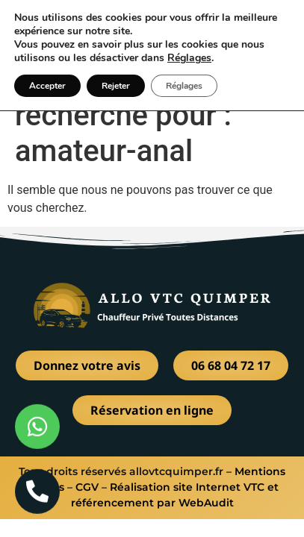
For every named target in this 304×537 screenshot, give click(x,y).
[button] (280, 28)
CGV (87, 487)
